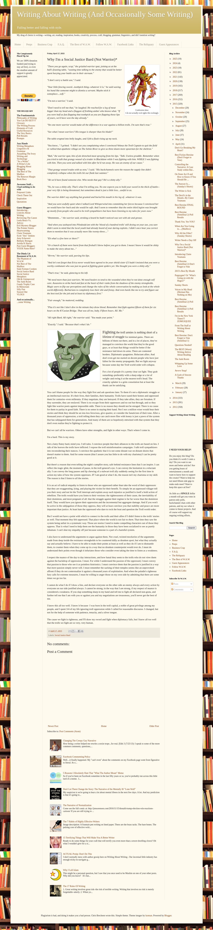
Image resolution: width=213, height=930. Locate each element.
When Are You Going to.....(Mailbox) (184, 227)
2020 (175, 81)
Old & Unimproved (25, 279)
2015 (175, 104)
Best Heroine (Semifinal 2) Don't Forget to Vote (184, 264)
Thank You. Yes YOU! (185, 222)
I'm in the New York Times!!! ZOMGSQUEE (184, 318)
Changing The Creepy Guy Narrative (79, 740)
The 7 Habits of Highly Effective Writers (81, 821)
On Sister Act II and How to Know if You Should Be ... (185, 177)
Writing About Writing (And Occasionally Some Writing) (105, 14)
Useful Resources (25, 131)
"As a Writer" (23, 161)
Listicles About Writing (23, 214)
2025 (175, 59)
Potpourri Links (24, 192)
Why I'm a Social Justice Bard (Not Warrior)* (184, 247)
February (179, 387)
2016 (175, 99)
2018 (175, 90)
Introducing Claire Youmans (183, 255)
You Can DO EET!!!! (26, 120)
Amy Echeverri (24, 238)
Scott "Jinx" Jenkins (26, 236)
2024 (175, 63)
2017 (175, 95)
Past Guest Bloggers (26, 246)
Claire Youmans (24, 233)
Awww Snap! (181, 370)
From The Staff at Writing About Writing (183, 328)
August (178, 126)
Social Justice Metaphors (23, 275)
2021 (175, 77)
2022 (175, 72)
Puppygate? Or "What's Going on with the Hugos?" (185, 278)
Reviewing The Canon (27, 218)
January (179, 392)
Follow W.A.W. (104, 44)
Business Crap (45, 44)
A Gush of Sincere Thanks (183, 376)
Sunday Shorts (181, 285)
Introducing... (23, 210)
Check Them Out (24, 195)
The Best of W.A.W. (80, 44)
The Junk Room (24, 282)
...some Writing (24, 302)
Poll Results (22, 136)
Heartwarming (23, 230)
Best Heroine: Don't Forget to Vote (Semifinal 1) (183, 338)
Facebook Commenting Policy (76, 757)
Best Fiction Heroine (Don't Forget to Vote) (184, 157)
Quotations (22, 202)
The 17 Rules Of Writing (74, 886)
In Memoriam (23, 287)
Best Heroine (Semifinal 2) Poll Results (184, 215)
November (180, 112)
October (179, 117)
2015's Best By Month (185, 271)
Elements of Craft (25, 128)
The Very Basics (24, 133)
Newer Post (53, 726)
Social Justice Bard (62, 635)
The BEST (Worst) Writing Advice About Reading (183, 352)
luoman (148, 915)
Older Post (154, 726)
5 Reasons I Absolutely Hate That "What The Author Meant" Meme (93, 773)
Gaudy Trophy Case (26, 284)
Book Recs (22, 179)
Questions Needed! (183, 345)
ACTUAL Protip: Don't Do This (77, 854)
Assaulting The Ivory (26, 154)
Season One (22, 292)
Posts (174, 584)
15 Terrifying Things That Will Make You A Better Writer (88, 837)
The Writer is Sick (183, 191)
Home (18, 44)
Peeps (29, 44)
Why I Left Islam (71, 870)
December (180, 108)
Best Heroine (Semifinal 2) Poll (184, 300)
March (178, 383)
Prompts (20, 138)
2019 (175, 86)
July (177, 130)
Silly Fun (21, 289)
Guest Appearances (169, 44)
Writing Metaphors (25, 146)
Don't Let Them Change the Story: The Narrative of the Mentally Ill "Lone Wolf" (99, 789)
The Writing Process (26, 125)
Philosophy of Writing (27, 118)
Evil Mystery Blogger (26, 225)
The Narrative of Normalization (77, 805)
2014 (175, 398)
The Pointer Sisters (25, 228)
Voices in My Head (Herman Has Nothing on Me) (183, 292)
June (177, 135)
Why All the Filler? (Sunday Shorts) (183, 234)
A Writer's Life (23, 164)
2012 (175, 407)
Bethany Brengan (25, 241)
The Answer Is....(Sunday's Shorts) (184, 185)
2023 (175, 68)
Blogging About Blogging (24, 167)
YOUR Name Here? (26, 248)
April (178, 144)
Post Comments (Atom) (70, 731)
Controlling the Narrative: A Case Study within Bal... (184, 167)
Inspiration (22, 198)
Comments (177, 589)
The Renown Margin (26, 177)
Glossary (21, 123)
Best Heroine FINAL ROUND (184, 206)
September (180, 121)
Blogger (167, 915)
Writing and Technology (22, 157)
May (177, 139)
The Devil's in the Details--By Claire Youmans (184, 198)
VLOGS (20, 294)
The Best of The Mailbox (24, 172)
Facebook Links (125, 44)
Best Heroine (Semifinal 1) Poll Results (184, 309)
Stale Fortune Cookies (27, 269)
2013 (175, 402)
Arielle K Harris (24, 243)
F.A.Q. (61, 44)
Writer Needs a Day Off (185, 240)
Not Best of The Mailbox (24, 265)
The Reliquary (146, 44)
